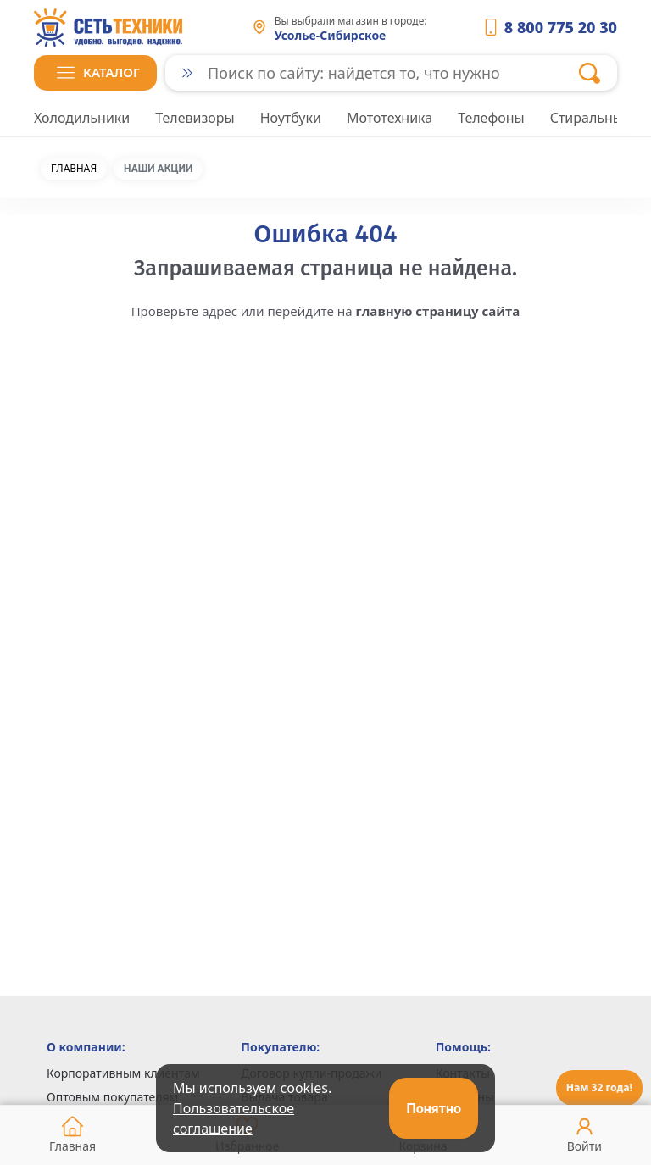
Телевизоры (194, 117)
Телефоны (491, 117)
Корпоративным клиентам (123, 1073)
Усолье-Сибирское (331, 35)
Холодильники (82, 117)
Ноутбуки (290, 117)
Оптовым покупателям (112, 1097)
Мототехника (389, 117)
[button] (95, 73)
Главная (74, 169)
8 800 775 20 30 (560, 27)
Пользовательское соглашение (233, 1118)
